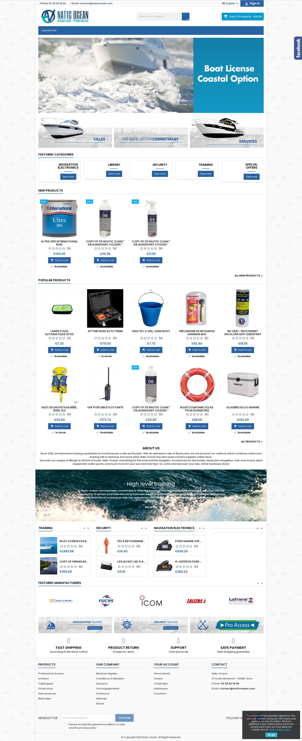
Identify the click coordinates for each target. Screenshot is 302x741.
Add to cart (59, 260)
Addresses (161, 688)
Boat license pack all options (74, 561)
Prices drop (45, 688)
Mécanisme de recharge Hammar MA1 (197, 332)
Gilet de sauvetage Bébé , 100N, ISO (59, 408)
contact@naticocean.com (95, 3)
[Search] (163, 16)
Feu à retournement (131, 561)
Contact (219, 664)
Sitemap (101, 698)
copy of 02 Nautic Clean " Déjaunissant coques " (105, 242)
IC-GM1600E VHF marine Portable (189, 541)
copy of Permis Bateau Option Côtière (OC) (74, 541)
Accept (271, 734)
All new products (249, 275)
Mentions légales (106, 673)
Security (160, 164)
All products (252, 441)
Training (206, 164)
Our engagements (107, 688)
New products (50, 190)
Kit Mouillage (127, 541)
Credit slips (161, 683)
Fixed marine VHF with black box (189, 561)
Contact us (103, 693)
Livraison (43, 678)
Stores (100, 703)
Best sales (44, 698)
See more (68, 176)
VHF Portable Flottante (105, 407)
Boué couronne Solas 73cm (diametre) (196, 408)
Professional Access (51, 673)
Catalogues (45, 683)
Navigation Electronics (68, 166)
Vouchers (160, 693)
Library (114, 164)
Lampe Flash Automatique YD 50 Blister (59, 334)
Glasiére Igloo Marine (242, 407)
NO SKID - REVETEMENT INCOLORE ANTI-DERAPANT (242, 332)
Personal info (162, 673)
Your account (166, 664)
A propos (102, 683)
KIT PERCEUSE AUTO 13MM (105, 331)
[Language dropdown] (230, 3)
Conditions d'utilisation (110, 678)
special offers (251, 166)
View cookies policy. (280, 729)
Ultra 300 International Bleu (59, 242)
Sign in (252, 3)
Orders (158, 678)
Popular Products (54, 280)
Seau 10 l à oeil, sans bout (151, 331)
